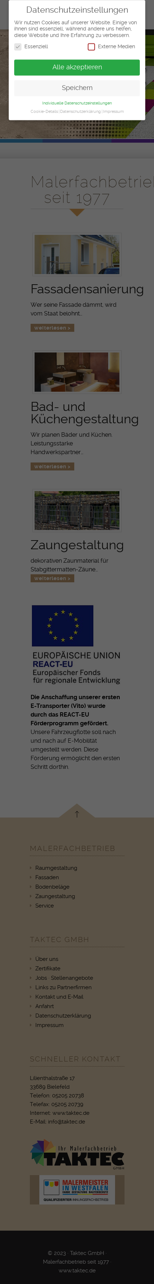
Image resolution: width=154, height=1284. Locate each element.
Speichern (77, 85)
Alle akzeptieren (77, 64)
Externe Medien (111, 43)
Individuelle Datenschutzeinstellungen (77, 100)
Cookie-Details (44, 108)
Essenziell (31, 43)
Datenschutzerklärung (80, 108)
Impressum (113, 108)
